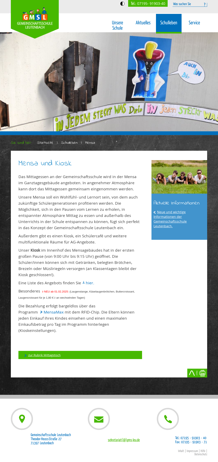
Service (194, 22)
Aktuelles (143, 22)
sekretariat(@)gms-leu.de (124, 440)
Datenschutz (200, 454)
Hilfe (203, 451)
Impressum (192, 451)
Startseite (45, 143)
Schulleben (168, 22)
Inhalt (181, 451)
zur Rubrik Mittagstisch (44, 355)
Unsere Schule (117, 25)
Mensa (90, 143)
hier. (90, 283)
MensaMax (54, 312)
